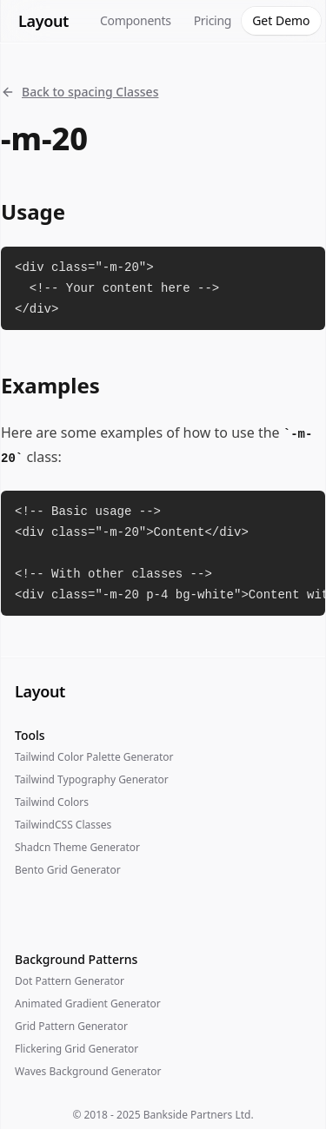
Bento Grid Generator (68, 869)
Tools (30, 735)
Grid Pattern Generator (71, 1026)
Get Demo (280, 20)
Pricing (213, 20)
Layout (43, 20)
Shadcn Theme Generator (77, 847)
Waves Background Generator (88, 1071)
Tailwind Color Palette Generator (94, 756)
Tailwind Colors (52, 802)
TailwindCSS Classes (63, 824)
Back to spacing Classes (79, 91)
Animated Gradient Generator (88, 1003)
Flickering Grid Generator (76, 1048)
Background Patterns (76, 959)
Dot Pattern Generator (69, 981)
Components (135, 20)
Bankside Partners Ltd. (198, 1114)
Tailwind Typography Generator (92, 779)
